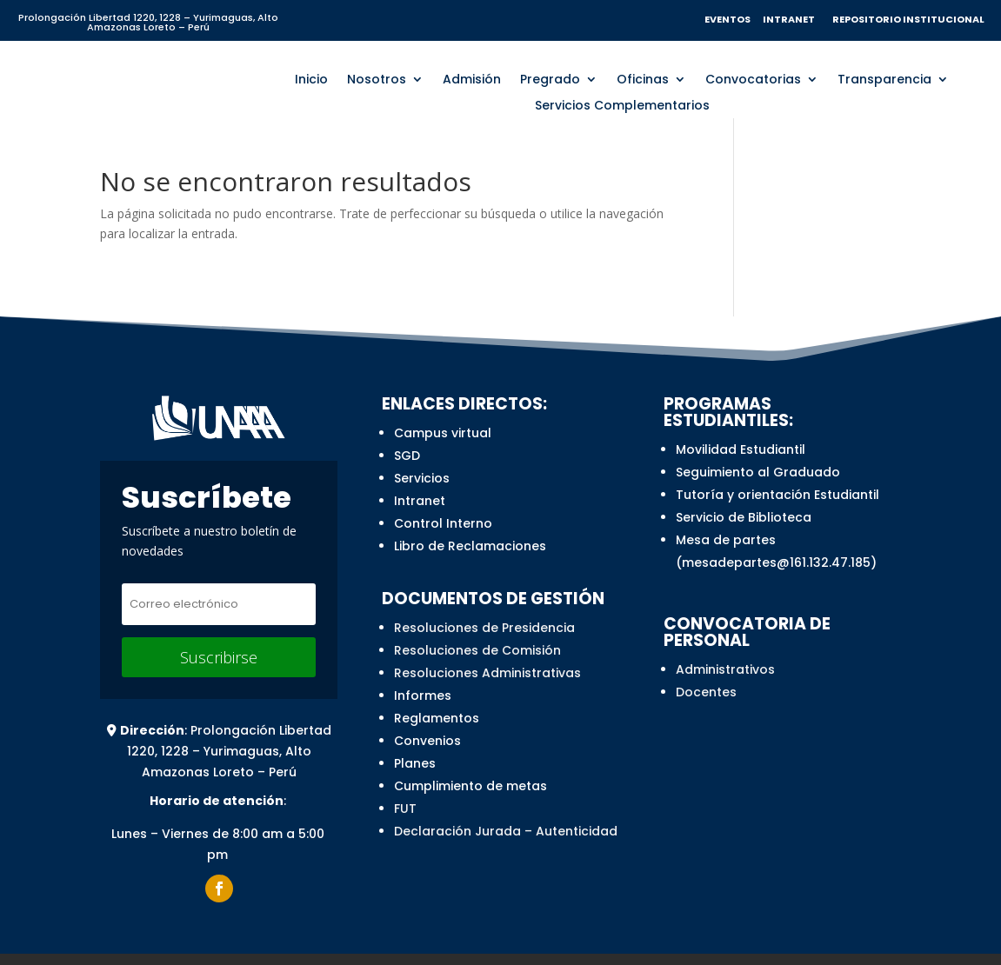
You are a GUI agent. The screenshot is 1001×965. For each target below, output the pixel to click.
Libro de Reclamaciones (470, 542)
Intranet (419, 497)
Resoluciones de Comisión (477, 647)
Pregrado (550, 77)
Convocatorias (753, 77)
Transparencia (884, 77)
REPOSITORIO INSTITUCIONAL (907, 19)
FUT (405, 805)
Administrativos (725, 666)
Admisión (472, 77)
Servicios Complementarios (622, 103)
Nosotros (376, 77)
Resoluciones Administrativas (487, 669)
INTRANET (792, 19)
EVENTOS (727, 19)
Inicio (311, 77)
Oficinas (643, 77)
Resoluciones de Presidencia (484, 624)
